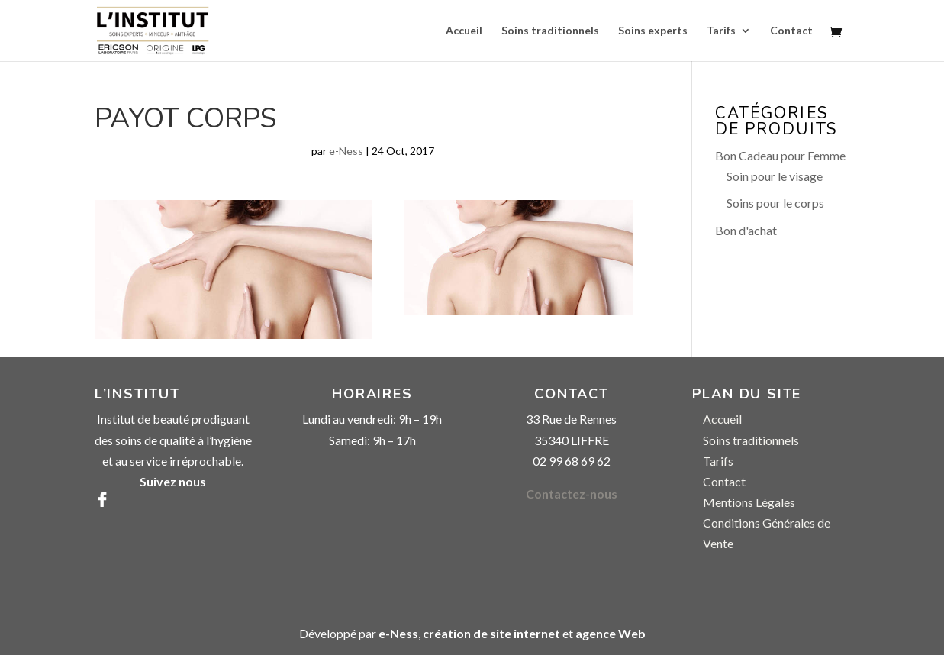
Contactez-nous (571, 493)
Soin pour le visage (775, 176)
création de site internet (491, 633)
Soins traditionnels (550, 31)
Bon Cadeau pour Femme (780, 155)
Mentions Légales (749, 502)
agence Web (610, 633)
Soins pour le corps (775, 202)
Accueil (464, 31)
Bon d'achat (746, 230)
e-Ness (346, 150)
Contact (791, 31)
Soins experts (653, 31)
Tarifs (721, 31)
